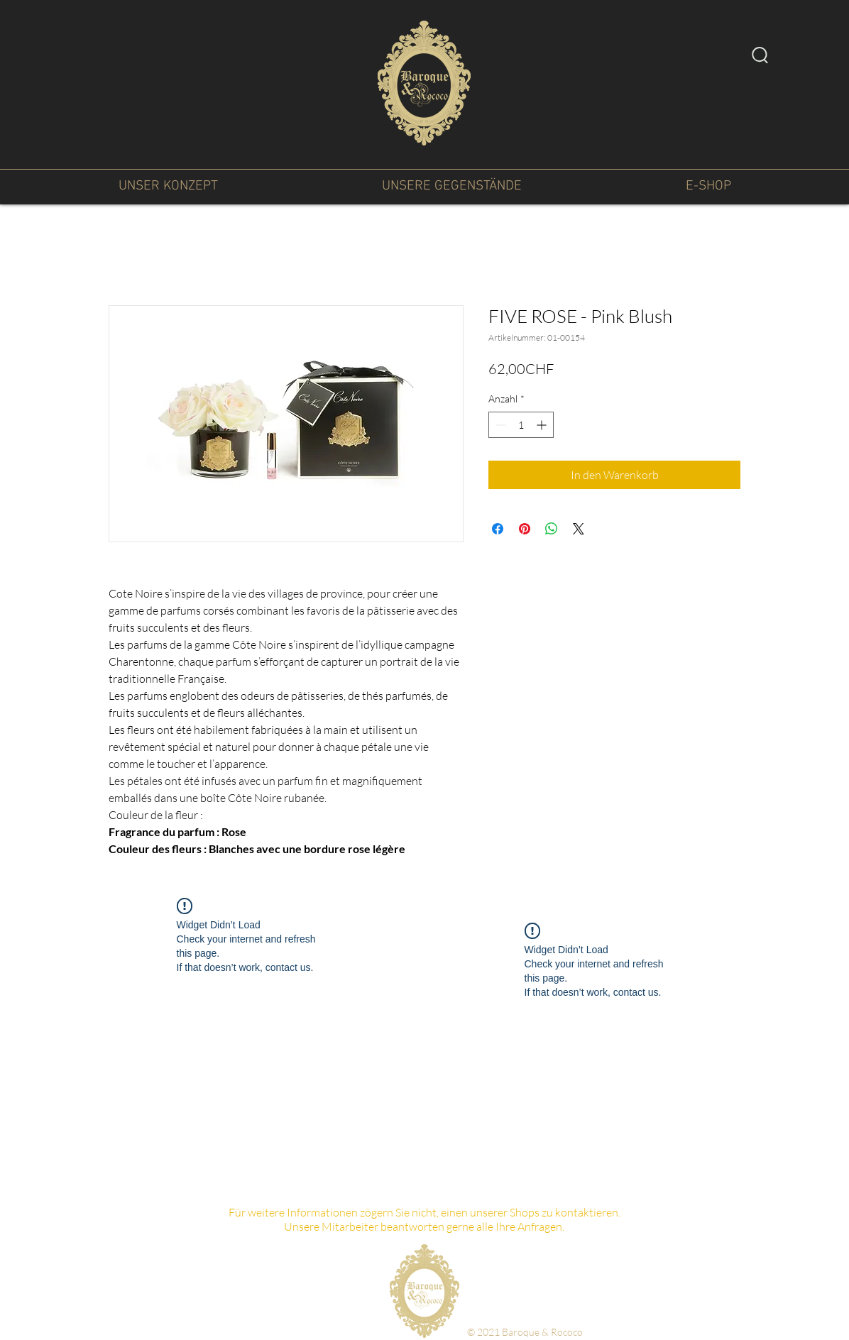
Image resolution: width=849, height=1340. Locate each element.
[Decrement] (499, 424)
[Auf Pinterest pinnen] (524, 528)
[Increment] (543, 424)
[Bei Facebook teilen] (497, 528)
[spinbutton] (521, 424)
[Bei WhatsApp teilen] (551, 528)
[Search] (759, 55)
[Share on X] (578, 528)
